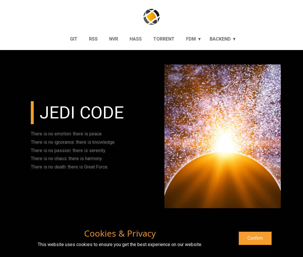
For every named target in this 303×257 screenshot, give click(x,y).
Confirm (255, 238)
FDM (191, 39)
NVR (113, 39)
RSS (93, 39)
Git (73, 39)
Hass (136, 39)
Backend (220, 39)
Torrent (164, 39)
